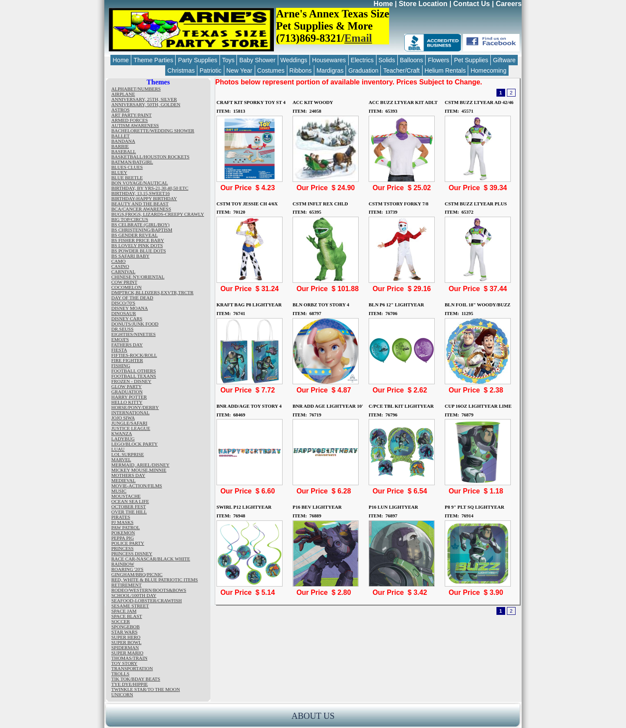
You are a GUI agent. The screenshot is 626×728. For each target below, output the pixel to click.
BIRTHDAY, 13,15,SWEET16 (140, 193)
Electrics (362, 60)
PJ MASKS (122, 522)
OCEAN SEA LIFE (130, 501)
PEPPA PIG (122, 537)
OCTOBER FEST (128, 506)
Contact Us (471, 3)
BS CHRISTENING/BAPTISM (141, 229)
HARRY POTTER (129, 396)
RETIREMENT (126, 584)
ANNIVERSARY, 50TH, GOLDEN (145, 104)
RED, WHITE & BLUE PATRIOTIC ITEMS (154, 579)
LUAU (118, 449)
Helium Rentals (445, 70)
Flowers (438, 60)
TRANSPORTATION (132, 668)
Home (383, 3)
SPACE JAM (124, 611)
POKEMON (123, 532)
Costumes (271, 70)
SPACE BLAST (126, 616)
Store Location (423, 3)
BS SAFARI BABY (130, 255)
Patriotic (211, 70)
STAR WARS (124, 631)
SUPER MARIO (127, 652)
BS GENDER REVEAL (134, 235)
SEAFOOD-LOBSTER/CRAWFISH (146, 600)
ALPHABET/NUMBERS (136, 88)
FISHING (120, 365)
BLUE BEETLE (127, 177)
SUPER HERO (125, 637)
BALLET (120, 135)
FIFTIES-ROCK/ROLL (134, 355)
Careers (509, 3)
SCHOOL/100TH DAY (133, 595)
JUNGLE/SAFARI (129, 423)
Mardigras (329, 70)
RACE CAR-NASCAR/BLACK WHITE (150, 558)
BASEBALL (123, 151)
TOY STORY (124, 663)
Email (358, 38)
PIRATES (120, 517)
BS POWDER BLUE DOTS (138, 250)
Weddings (293, 60)
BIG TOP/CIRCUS (129, 219)
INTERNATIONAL (130, 412)
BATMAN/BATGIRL (132, 161)
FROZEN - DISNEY (131, 381)
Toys (228, 60)
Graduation (363, 70)
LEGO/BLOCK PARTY (134, 443)
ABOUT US (312, 716)
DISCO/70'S (123, 302)
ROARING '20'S (127, 569)
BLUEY (119, 172)
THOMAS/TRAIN (129, 658)
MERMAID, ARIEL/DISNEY (140, 464)
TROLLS (120, 673)
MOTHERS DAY (128, 475)
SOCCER (120, 621)
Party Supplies (197, 60)
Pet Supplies (471, 60)
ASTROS (120, 109)
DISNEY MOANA (129, 308)
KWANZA (121, 433)
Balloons (411, 60)
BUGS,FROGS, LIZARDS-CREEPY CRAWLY (157, 214)
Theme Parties (153, 60)
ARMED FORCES (129, 120)
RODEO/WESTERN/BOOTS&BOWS (148, 590)
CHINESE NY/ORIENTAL (137, 276)
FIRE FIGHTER (127, 360)
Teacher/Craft (401, 70)
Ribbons (301, 70)
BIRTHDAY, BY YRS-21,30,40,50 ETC (149, 188)
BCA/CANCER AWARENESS (141, 208)
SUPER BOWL (126, 642)
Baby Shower (257, 60)
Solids (387, 60)
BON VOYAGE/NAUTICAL (139, 182)
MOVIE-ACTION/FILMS (136, 485)
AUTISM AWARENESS (135, 125)
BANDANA (123, 141)
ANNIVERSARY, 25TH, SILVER (144, 99)
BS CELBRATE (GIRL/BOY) (140, 224)
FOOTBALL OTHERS (133, 370)
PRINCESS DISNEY (131, 553)
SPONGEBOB (125, 626)
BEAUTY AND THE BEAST (140, 203)
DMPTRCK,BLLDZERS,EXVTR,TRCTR (152, 292)
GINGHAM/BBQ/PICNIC (137, 574)
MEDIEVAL (123, 480)
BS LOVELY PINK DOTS (137, 245)
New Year (239, 70)
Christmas (181, 70)
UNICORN (122, 694)
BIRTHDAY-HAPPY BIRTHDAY (144, 198)
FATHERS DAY (127, 344)
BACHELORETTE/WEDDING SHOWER (152, 130)
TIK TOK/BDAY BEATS (135, 678)
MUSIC (119, 490)
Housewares (329, 60)
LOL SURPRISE (127, 454)
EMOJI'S (120, 339)
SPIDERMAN (125, 647)
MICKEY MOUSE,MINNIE (138, 470)
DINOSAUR (123, 313)
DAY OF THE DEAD (132, 297)
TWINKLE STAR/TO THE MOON (145, 689)
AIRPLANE (123, 94)
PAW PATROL (125, 527)
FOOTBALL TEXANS (133, 376)
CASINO (120, 266)
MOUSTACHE (126, 496)
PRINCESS (122, 548)
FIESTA (119, 349)
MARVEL (121, 459)
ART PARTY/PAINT (131, 114)
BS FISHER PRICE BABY (137, 240)
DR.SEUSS (122, 329)
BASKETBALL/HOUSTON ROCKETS (150, 156)
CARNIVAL (123, 271)
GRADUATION (127, 391)
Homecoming (488, 70)
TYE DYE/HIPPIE (129, 684)
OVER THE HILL (129, 511)
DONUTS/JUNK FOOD (134, 323)
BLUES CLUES (127, 167)
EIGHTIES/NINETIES (133, 334)
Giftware (504, 60)
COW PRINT (124, 282)
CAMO (118, 261)
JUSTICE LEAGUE (130, 428)
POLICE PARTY (127, 543)
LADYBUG (123, 438)
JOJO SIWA (123, 417)
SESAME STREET (130, 605)
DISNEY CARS (126, 318)
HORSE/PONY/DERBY (135, 407)
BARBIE (120, 146)
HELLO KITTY (127, 402)
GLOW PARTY (126, 386)
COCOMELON (126, 287)
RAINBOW (122, 564)
